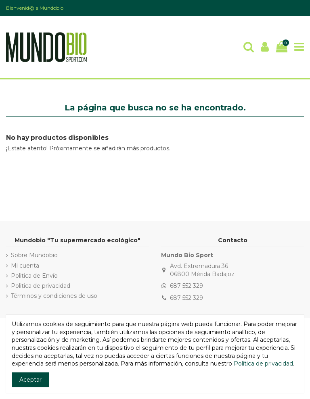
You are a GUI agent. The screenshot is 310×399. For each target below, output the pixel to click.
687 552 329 (186, 285)
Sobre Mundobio (34, 255)
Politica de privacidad (40, 285)
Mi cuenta (25, 265)
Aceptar (30, 379)
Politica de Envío (34, 275)
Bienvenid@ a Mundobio (34, 8)
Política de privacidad (263, 363)
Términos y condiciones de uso (54, 295)
